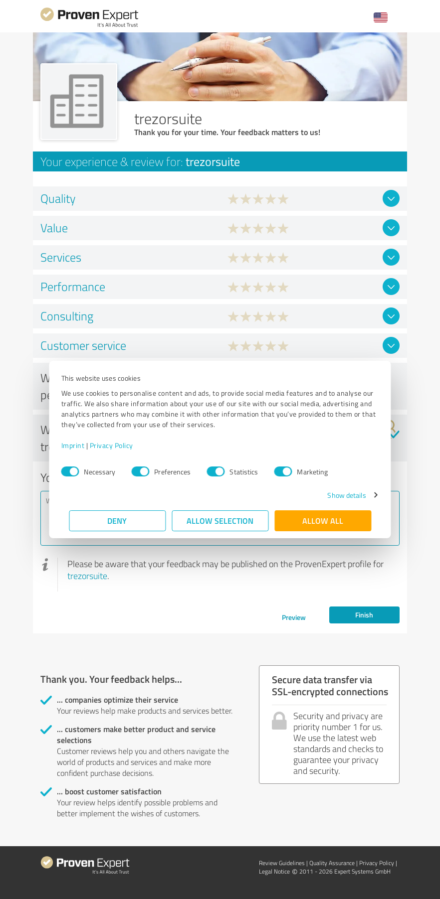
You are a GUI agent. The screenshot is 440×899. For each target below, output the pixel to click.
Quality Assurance (332, 863)
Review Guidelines (282, 863)
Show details (339, 495)
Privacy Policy (119, 445)
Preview (294, 617)
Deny (117, 520)
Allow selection (220, 520)
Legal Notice (274, 871)
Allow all (322, 520)
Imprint (80, 445)
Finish (364, 614)
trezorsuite (87, 576)
